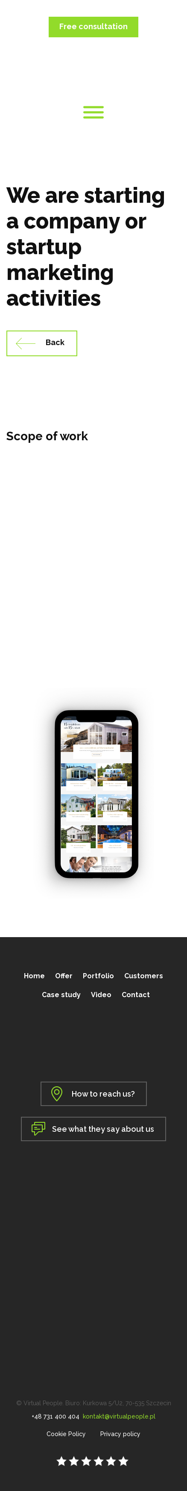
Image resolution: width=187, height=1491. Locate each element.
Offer (64, 976)
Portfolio (98, 976)
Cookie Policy (66, 1434)
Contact (136, 995)
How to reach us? (103, 1093)
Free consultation (93, 26)
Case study (61, 995)
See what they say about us (103, 1128)
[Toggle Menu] (93, 112)
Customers (143, 976)
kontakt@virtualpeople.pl (119, 1416)
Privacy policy (120, 1434)
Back (55, 342)
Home (34, 976)
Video (101, 995)
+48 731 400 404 (55, 1416)
